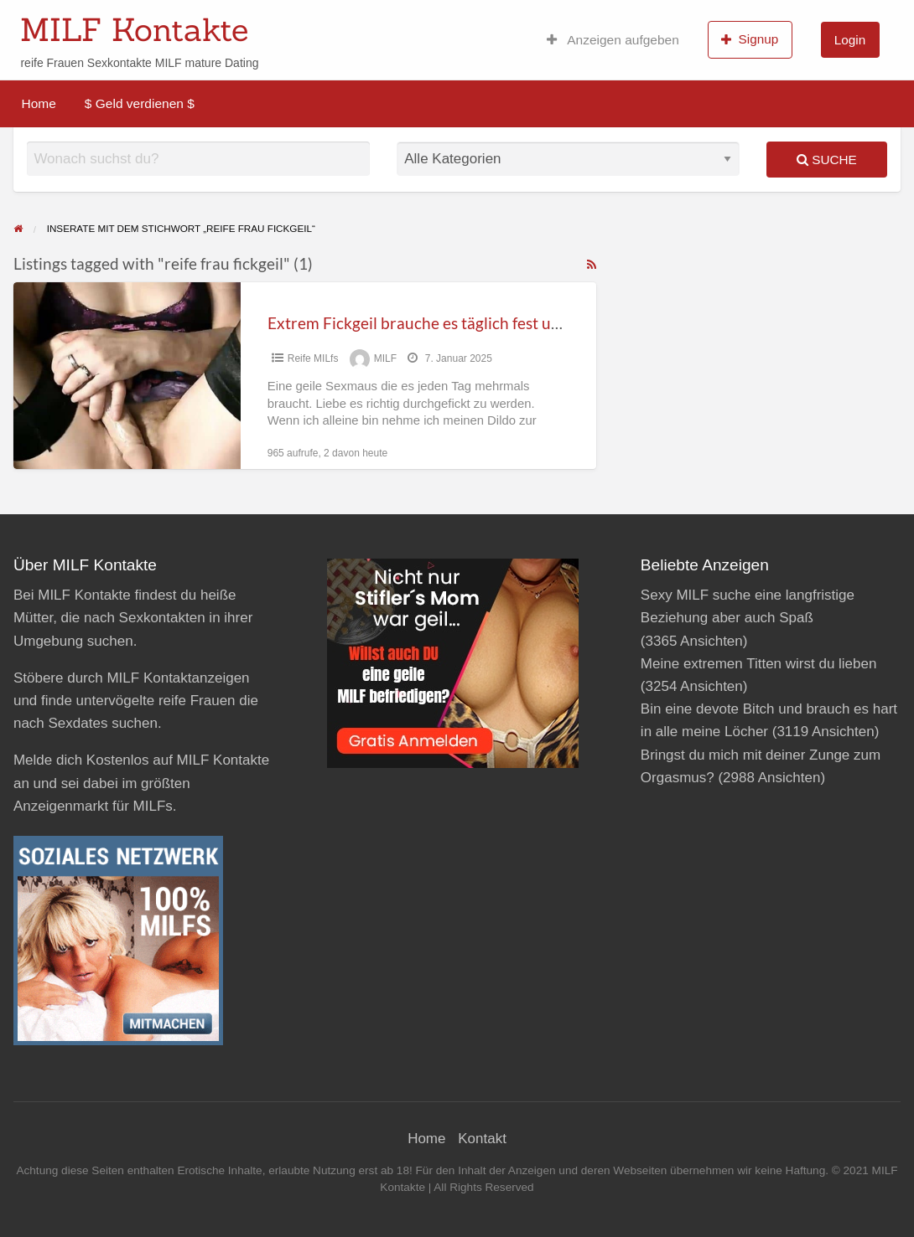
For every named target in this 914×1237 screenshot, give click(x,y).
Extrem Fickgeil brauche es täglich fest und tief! (434, 322)
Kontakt (482, 1139)
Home (39, 103)
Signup (749, 39)
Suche (827, 159)
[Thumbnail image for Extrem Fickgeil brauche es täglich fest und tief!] (127, 375)
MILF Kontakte (134, 29)
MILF (385, 358)
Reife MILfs (313, 358)
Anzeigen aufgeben (613, 40)
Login (849, 40)
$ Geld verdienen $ (140, 103)
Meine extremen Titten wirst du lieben (759, 664)
